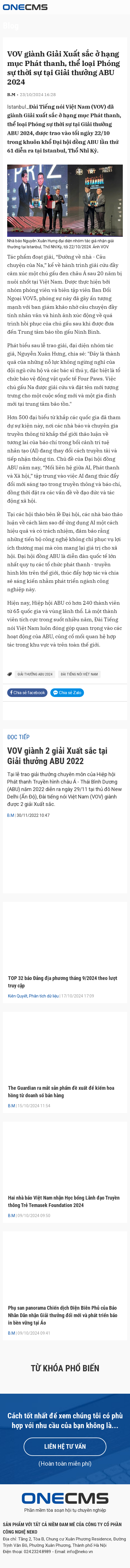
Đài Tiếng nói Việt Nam (79, 674)
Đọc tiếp (18, 737)
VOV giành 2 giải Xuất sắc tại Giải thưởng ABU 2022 (57, 756)
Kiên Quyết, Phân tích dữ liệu (33, 996)
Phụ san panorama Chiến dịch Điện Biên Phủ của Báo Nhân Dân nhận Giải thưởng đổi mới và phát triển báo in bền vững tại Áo (62, 1315)
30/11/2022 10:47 (33, 815)
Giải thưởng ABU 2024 (35, 674)
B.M (10, 815)
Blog (11, 26)
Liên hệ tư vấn (65, 1446)
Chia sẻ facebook (27, 692)
